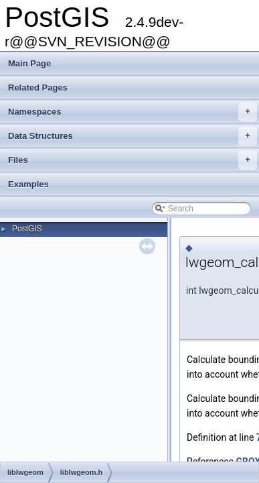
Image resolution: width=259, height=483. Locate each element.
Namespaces (132, 112)
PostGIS (27, 228)
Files (132, 160)
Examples (28, 184)
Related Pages (38, 88)
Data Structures (132, 136)
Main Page (29, 63)
